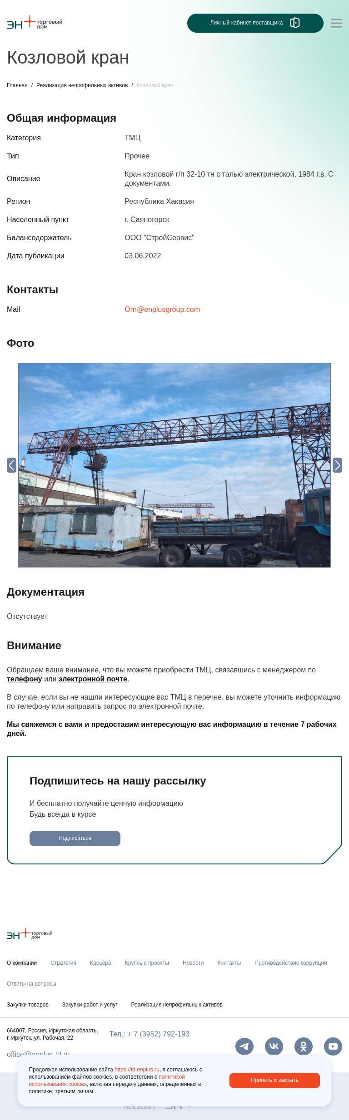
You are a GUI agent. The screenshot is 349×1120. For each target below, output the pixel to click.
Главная (17, 85)
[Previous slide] (11, 465)
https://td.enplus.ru (137, 1069)
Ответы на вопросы (31, 984)
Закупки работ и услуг (90, 1005)
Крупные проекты (147, 963)
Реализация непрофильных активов (82, 85)
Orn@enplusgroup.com (162, 309)
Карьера (100, 963)
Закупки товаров (28, 1005)
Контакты (229, 963)
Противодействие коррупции (290, 963)
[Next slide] (337, 465)
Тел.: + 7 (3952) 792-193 (149, 1034)
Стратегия (63, 963)
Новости (193, 963)
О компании (22, 963)
